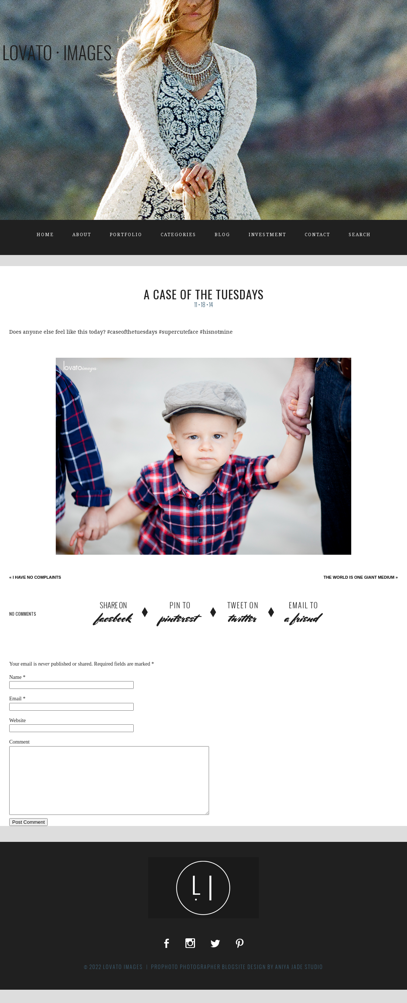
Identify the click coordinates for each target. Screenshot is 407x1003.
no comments (22, 614)
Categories (178, 234)
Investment (267, 234)
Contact (317, 234)
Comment (19, 742)
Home (45, 234)
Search (360, 234)
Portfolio (126, 234)
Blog (222, 234)
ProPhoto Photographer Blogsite (198, 980)
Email (15, 698)
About (81, 234)
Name (15, 677)
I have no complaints (35, 577)
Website (17, 720)
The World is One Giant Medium (361, 577)
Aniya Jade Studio (299, 980)
